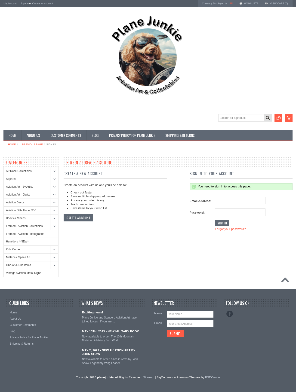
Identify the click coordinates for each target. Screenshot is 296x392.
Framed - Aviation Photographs (25, 234)
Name (158, 313)
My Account (10, 3)
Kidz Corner (13, 249)
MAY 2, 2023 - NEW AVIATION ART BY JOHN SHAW (108, 352)
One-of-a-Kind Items (18, 265)
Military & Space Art (18, 257)
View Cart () (279, 3)
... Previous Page (31, 144)
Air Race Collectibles (19, 171)
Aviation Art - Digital (18, 194)
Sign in (25, 3)
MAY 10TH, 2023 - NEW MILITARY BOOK (110, 331)
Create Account (78, 217)
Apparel (10, 179)
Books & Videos (16, 218)
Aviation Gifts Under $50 (21, 210)
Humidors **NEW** (17, 241)
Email (158, 323)
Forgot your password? (230, 229)
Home (12, 144)
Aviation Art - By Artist (19, 186)
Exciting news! (92, 312)
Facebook (229, 314)
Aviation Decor (15, 202)
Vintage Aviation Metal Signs (23, 273)
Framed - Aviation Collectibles (24, 226)
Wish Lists (251, 3)
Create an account (42, 3)
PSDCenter (212, 377)
